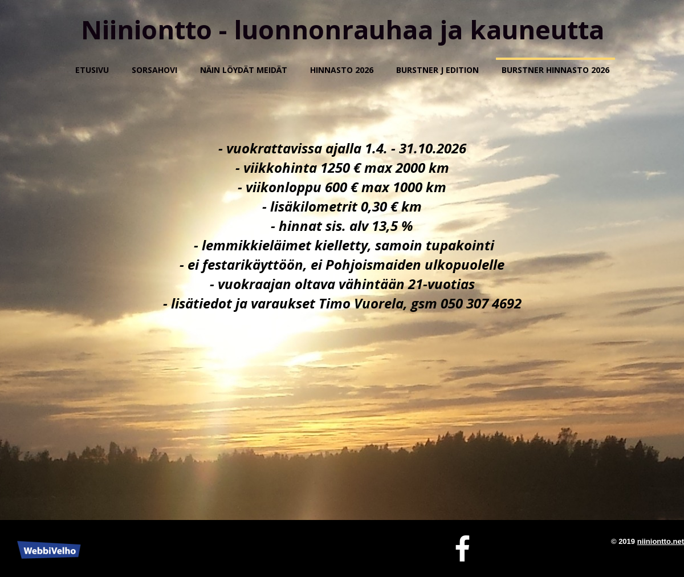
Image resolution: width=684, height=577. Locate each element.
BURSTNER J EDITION (437, 69)
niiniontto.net (660, 541)
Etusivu (92, 69)
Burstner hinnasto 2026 (555, 69)
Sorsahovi (154, 69)
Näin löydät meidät (243, 69)
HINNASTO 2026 (341, 69)
